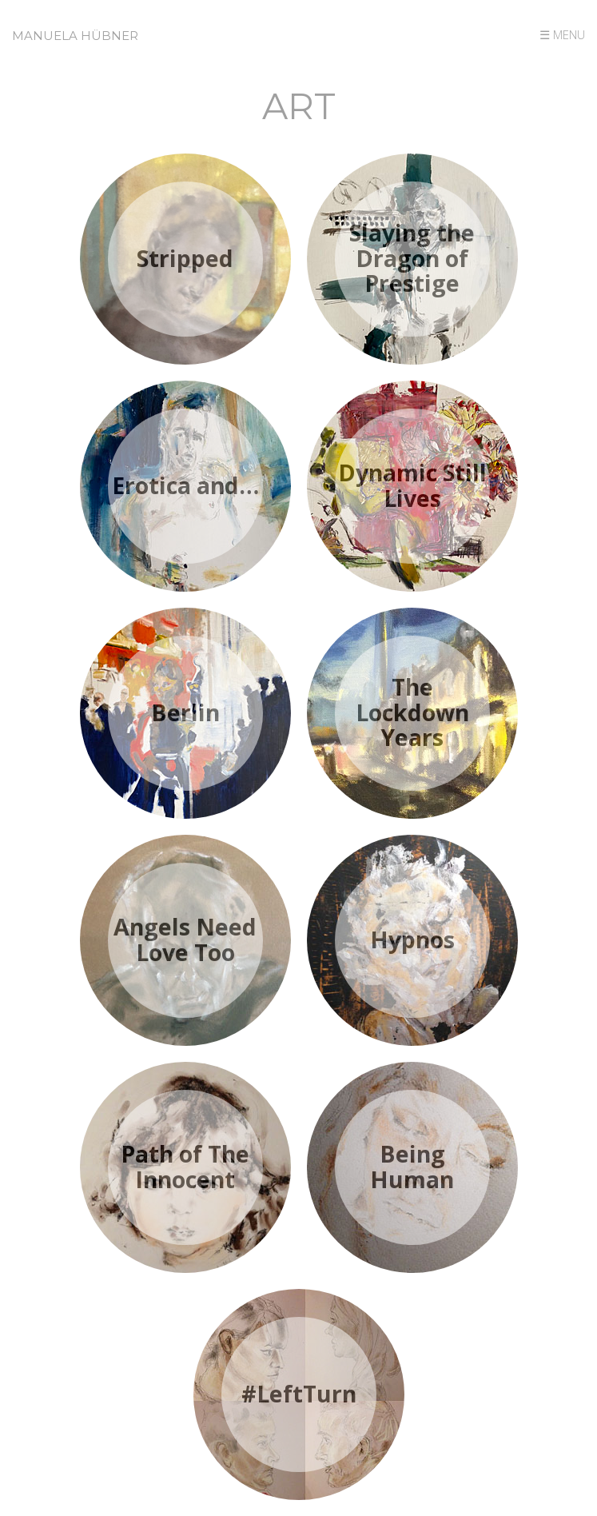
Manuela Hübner (75, 35)
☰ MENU (562, 34)
